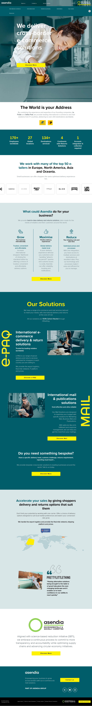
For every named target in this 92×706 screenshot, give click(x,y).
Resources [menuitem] (11, 13)
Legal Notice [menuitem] (20, 701)
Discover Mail (62, 438)
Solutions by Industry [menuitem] (45, 8)
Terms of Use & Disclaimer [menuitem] (30, 701)
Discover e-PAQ (30, 378)
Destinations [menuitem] (59, 8)
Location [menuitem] (73, 3)
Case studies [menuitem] (71, 8)
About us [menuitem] (23, 3)
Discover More (31, 65)
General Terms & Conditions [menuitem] (51, 701)
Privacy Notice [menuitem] (40, 701)
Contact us (70, 680)
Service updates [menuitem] (46, 3)
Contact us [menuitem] (34, 3)
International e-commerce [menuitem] (15, 8)
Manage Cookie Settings (84, 701)
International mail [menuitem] (31, 8)
